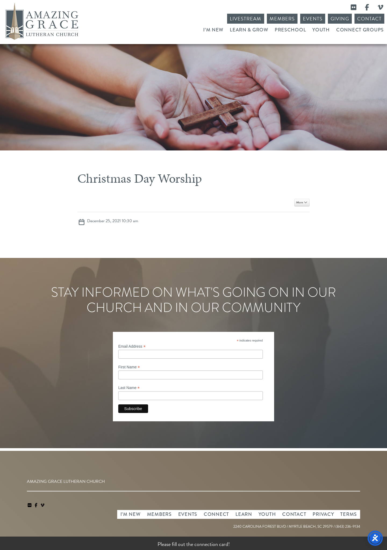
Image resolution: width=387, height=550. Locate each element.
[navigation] (42, 505)
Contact (369, 18)
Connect (216, 514)
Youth (321, 29)
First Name (129, 367)
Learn (243, 514)
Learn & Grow (249, 29)
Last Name (129, 387)
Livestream (245, 18)
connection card (211, 544)
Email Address (132, 346)
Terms (348, 514)
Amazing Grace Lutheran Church (41, 21)
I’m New (213, 29)
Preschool (290, 29)
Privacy (323, 514)
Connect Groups (360, 29)
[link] (30, 505)
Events (312, 18)
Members (282, 18)
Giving (340, 18)
